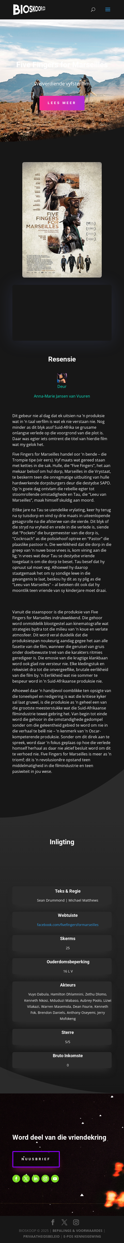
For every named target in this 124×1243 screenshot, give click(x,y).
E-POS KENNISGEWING (82, 1236)
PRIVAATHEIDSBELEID (41, 1236)
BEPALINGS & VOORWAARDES (77, 1230)
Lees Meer (62, 103)
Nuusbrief (36, 1159)
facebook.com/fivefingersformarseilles (68, 924)
